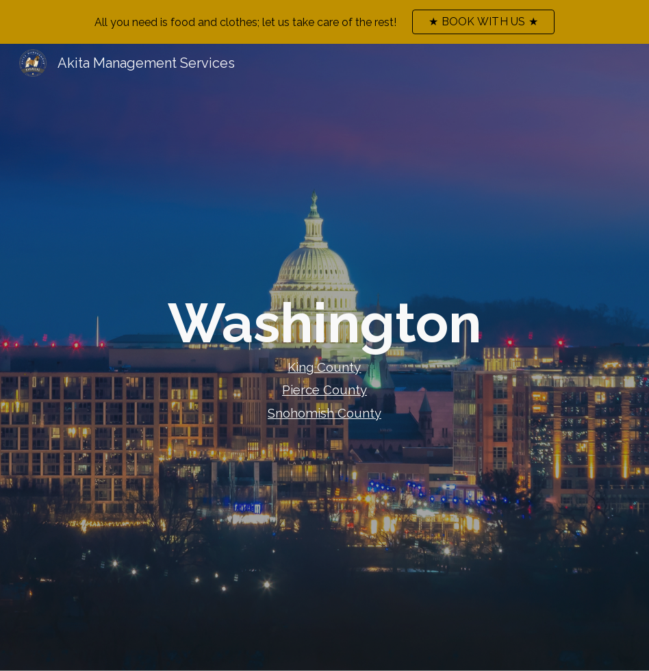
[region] (324, 22)
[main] (324, 358)
